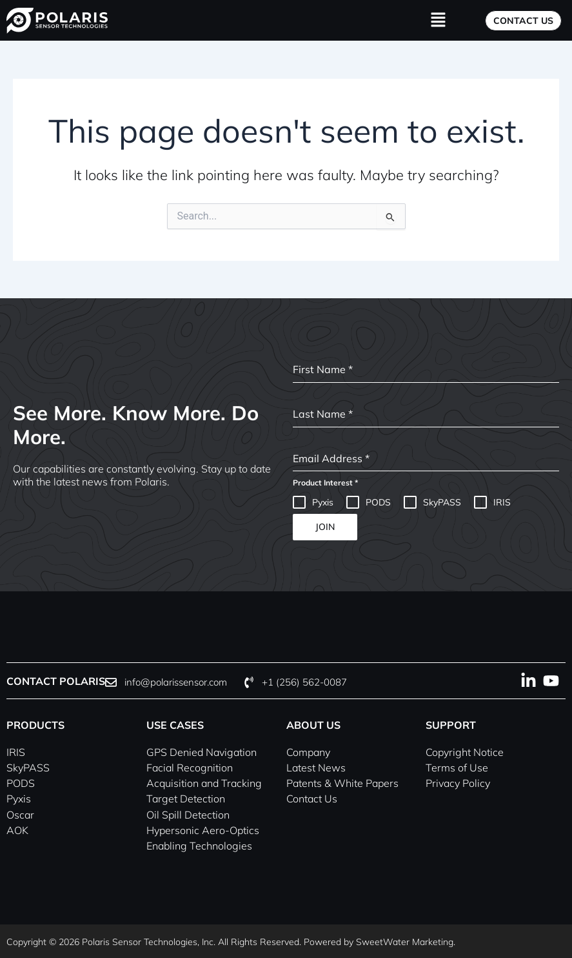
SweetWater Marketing (404, 940)
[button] (438, 20)
